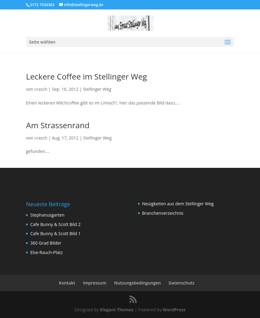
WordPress (174, 310)
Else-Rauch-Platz (46, 252)
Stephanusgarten (47, 215)
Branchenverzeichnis (163, 213)
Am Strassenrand (57, 125)
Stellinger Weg (97, 89)
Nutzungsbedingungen (137, 283)
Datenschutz (182, 283)
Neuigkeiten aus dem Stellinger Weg (178, 204)
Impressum (94, 283)
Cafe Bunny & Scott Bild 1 (55, 233)
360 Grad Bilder (45, 243)
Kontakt (67, 283)
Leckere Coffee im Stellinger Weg (86, 76)
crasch (40, 89)
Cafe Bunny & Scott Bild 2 (55, 224)
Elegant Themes (117, 310)
